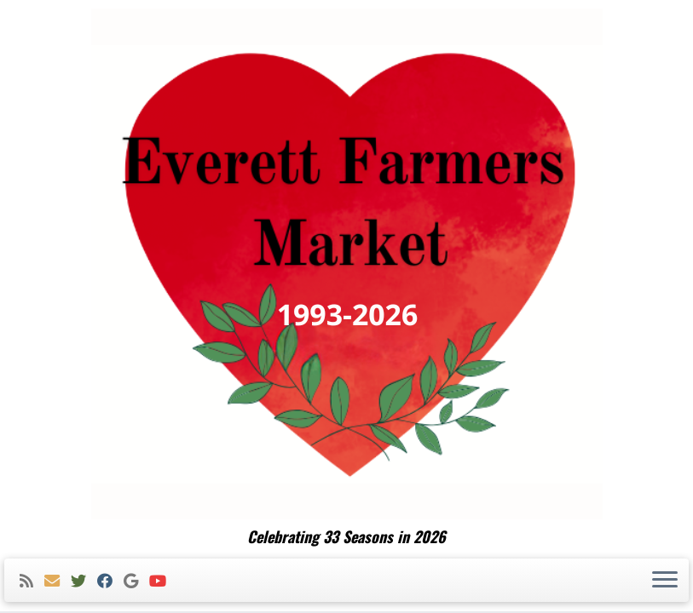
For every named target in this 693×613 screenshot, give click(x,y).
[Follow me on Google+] (136, 581)
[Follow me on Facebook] (110, 581)
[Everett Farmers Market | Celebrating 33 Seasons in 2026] (346, 264)
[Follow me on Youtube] (163, 581)
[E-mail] (57, 581)
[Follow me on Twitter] (84, 581)
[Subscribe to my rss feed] (32, 581)
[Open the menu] (665, 580)
